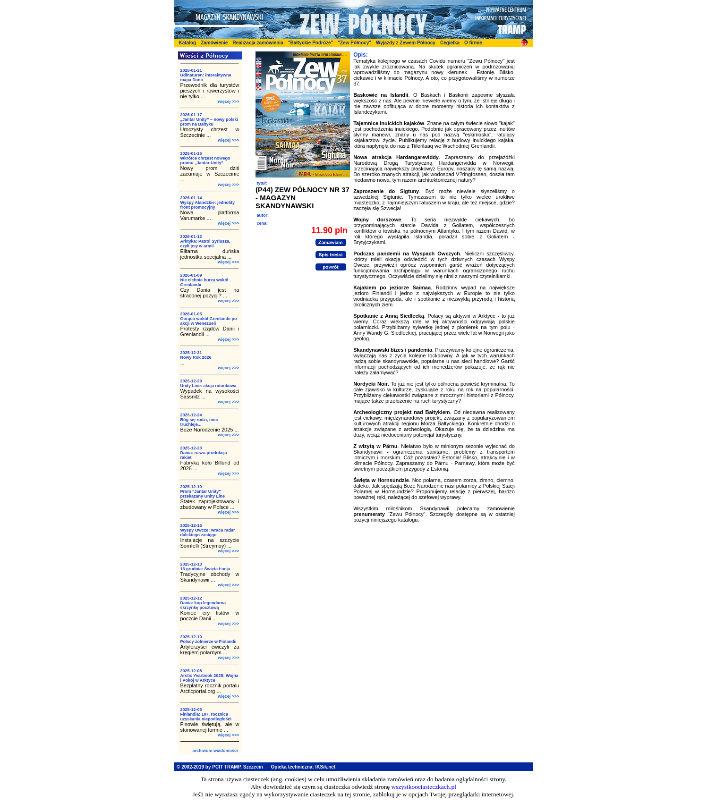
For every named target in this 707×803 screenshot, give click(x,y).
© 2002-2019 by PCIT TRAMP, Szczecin (220, 766)
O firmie (473, 42)
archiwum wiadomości (215, 750)
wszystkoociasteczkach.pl (424, 786)
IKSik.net (325, 766)
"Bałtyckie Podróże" (310, 42)
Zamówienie (214, 42)
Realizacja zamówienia (257, 42)
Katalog (187, 42)
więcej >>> (228, 101)
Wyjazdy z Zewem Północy (405, 42)
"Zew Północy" (354, 42)
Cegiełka (450, 42)
